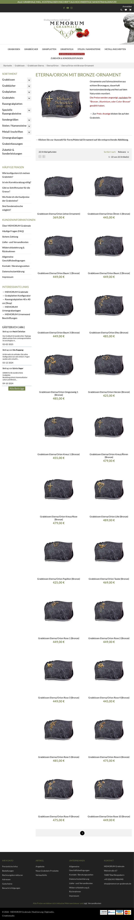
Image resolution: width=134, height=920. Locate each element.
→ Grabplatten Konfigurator (16, 295)
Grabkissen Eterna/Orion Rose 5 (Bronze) (58, 757)
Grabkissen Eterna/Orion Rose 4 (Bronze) (109, 697)
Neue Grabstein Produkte (47, 871)
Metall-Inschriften (115, 49)
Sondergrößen (10, 119)
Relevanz (122, 152)
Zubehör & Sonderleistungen (68, 56)
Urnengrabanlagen (12, 137)
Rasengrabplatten (12, 103)
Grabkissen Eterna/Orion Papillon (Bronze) (58, 578)
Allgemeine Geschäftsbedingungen (13, 258)
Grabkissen (14, 49)
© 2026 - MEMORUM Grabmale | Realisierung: (23, 912)
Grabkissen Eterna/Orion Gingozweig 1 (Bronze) (58, 393)
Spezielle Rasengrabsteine (11, 111)
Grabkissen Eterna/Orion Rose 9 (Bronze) (58, 816)
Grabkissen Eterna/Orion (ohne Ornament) (58, 213)
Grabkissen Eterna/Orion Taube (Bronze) (109, 578)
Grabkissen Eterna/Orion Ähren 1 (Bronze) (109, 213)
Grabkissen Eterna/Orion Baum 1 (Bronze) (59, 273)
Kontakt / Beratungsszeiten (15, 266)
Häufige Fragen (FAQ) (13, 231)
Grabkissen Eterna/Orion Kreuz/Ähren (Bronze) (109, 455)
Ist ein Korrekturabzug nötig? (16, 182)
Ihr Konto (7, 860)
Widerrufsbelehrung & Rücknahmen (13, 249)
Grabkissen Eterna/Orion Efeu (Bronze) (108, 332)
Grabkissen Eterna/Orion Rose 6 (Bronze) (109, 757)
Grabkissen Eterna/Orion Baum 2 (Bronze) (109, 273)
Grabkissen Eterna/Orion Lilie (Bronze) (109, 516)
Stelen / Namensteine (89, 49)
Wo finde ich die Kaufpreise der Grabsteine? (15, 198)
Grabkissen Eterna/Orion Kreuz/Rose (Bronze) (58, 518)
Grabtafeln (67, 49)
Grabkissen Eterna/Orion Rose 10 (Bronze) (109, 816)
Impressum (7, 276)
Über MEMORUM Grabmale (16, 225)
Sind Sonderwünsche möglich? (12, 208)
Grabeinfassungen (12, 143)
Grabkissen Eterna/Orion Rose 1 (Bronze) (58, 638)
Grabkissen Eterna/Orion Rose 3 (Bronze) (58, 697)
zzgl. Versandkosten (92, 903)
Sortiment (9, 73)
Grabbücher (31, 49)
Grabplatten (49, 49)
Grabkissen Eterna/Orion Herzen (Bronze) (109, 392)
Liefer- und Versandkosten (15, 242)
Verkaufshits (41, 875)
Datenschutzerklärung (13, 271)
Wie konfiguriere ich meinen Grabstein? (16, 175)
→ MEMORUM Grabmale (15, 291)
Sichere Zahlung (10, 236)
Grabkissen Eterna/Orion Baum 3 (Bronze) (59, 332)
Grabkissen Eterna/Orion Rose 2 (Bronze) (109, 638)
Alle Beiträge (17, 388)
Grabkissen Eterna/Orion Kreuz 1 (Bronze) (59, 454)
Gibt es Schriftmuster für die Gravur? (16, 189)
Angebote (40, 866)
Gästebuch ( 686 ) (13, 327)
